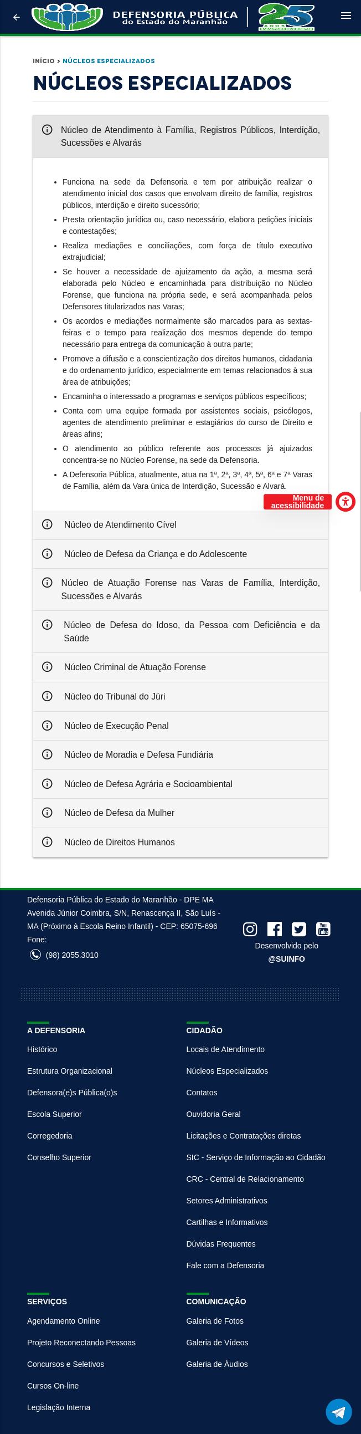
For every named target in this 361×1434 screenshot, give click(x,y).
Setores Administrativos (227, 1200)
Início (44, 61)
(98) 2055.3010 (64, 955)
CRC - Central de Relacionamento (245, 1179)
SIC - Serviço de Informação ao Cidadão (256, 1157)
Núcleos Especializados (109, 61)
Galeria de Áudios (217, 1364)
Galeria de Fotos (215, 1320)
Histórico (42, 1049)
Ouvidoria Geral (214, 1114)
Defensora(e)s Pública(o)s (72, 1092)
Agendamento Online (63, 1320)
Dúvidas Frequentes (221, 1243)
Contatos (202, 1092)
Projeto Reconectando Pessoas (81, 1342)
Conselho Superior (59, 1157)
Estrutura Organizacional (69, 1070)
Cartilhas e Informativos (227, 1222)
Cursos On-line (53, 1385)
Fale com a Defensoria (226, 1265)
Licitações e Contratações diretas (244, 1135)
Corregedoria (50, 1135)
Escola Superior (54, 1114)
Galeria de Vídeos (218, 1342)
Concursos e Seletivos (65, 1364)
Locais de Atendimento (226, 1049)
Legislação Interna (58, 1407)
